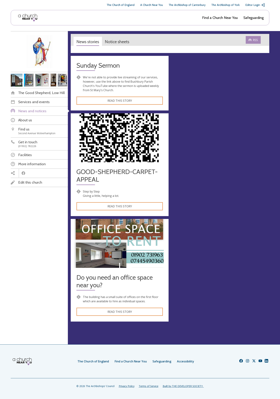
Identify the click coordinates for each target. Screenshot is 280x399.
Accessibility (185, 361)
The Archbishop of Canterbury (187, 5)
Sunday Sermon (98, 65)
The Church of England (120, 5)
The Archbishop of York (225, 5)
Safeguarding (253, 18)
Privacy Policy (126, 386)
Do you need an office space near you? (114, 281)
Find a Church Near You (220, 18)
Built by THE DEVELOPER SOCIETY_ (183, 386)
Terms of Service (148, 386)
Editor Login (255, 5)
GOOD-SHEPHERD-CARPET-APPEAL (117, 175)
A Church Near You (151, 5)
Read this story (120, 101)
